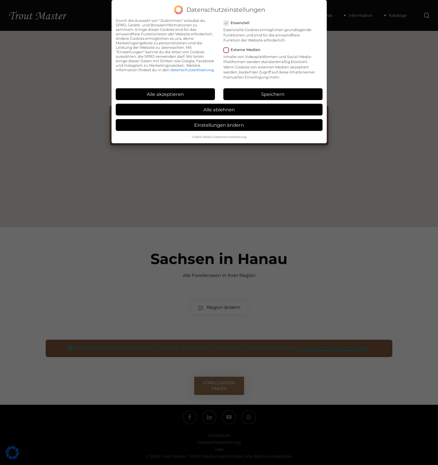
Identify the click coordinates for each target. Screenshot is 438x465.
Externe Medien (244, 49)
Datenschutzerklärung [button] (230, 136)
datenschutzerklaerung (192, 70)
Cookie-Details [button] (202, 136)
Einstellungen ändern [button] (219, 125)
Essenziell (238, 22)
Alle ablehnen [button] (219, 109)
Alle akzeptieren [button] (165, 94)
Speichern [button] (272, 94)
